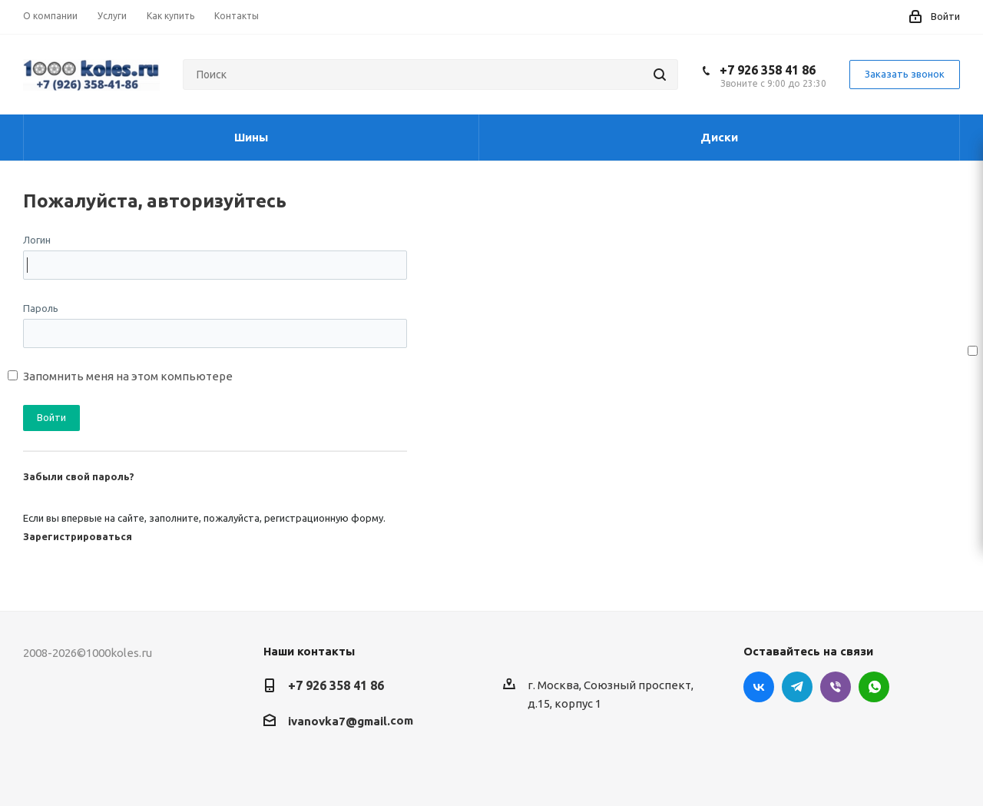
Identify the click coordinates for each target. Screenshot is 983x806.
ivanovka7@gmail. (339, 721)
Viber (835, 687)
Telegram (797, 687)
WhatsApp (874, 687)
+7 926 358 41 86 (768, 70)
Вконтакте (758, 687)
